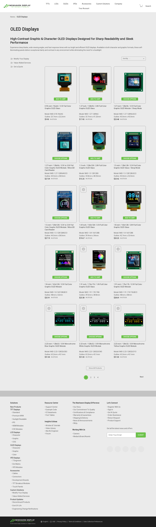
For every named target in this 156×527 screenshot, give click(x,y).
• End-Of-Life (17, 506)
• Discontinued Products (21, 502)
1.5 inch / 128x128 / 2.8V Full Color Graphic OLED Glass (93, 166)
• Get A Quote (112, 412)
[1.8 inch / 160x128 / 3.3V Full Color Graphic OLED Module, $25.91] (64, 261)
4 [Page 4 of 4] (97, 377)
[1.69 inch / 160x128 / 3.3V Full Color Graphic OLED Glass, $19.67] (99, 201)
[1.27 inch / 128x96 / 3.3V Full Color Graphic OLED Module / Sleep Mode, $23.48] (133, 83)
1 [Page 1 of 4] (85, 377)
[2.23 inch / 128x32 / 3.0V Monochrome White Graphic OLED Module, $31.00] (99, 320)
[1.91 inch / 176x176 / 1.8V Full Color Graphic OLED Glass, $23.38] (99, 261)
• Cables (15, 473)
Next (143, 377)
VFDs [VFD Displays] (75, 4)
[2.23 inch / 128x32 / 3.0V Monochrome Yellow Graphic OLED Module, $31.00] (133, 320)
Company (118, 4)
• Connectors (16, 477)
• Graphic (15, 438)
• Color (14, 455)
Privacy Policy (62, 521)
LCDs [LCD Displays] (56, 4)
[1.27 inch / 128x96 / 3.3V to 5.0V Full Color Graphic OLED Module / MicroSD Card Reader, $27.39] (64, 142)
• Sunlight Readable (19, 419)
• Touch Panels (17, 487)
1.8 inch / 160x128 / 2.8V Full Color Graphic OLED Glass (127, 226)
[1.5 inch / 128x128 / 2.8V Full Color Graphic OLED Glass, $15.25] (99, 142)
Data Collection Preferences (93, 521)
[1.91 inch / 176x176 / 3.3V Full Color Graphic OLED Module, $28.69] (133, 261)
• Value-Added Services (21, 496)
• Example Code (51, 410)
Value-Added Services (22, 63)
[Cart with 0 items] (141, 5)
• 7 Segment (16, 461)
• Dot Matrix (16, 464)
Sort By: (125, 58)
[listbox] (137, 58)
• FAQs (74, 423)
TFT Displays (15, 410)
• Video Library (50, 428)
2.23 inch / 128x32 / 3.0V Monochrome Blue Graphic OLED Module (60, 345)
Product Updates (16, 499)
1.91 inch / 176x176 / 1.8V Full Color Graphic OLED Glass (93, 285)
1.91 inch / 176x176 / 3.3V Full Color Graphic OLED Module (128, 285)
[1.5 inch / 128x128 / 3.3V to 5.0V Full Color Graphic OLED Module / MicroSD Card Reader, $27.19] (64, 201)
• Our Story (76, 407)
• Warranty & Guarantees (81, 415)
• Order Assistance (114, 415)
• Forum (48, 434)
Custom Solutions (103, 4)
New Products (15, 407)
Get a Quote (18, 67)
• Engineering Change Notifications (25, 509)
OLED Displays (15, 445)
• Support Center (51, 407)
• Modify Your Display (20, 493)
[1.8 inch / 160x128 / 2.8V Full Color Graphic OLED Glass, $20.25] (133, 201)
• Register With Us (113, 407)
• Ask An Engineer (51, 431)
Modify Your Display (21, 59)
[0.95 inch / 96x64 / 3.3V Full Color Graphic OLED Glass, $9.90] (64, 83)
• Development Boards (20, 480)
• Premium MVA (18, 416)
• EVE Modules (17, 429)
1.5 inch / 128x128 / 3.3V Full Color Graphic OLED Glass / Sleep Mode (127, 166)
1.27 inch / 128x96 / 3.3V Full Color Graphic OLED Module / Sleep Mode (128, 107)
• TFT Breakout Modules (21, 483)
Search (148, 6)
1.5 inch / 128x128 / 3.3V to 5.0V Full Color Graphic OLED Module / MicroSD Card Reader (60, 227)
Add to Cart (61, 99)
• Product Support (114, 421)
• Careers (75, 434)
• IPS (13, 422)
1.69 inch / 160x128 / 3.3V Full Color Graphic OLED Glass (93, 226)
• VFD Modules (17, 467)
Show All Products (95, 368)
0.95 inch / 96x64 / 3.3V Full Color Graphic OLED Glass (58, 107)
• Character (16, 435)
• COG (14, 442)
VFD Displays (15, 458)
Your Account (84, 8)
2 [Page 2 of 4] (90, 377)
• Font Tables (50, 415)
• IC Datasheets (50, 412)
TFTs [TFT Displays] (48, 4)
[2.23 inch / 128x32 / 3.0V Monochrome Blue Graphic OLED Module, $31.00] (64, 320)
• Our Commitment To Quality (83, 410)
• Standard (16, 412)
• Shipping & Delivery (80, 418)
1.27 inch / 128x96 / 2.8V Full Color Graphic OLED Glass (93, 107)
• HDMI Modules (18, 426)
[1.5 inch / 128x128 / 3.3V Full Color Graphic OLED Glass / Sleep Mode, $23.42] (133, 142)
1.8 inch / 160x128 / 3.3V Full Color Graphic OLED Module (58, 285)
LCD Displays (15, 432)
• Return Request (113, 418)
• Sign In (110, 410)
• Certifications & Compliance (83, 412)
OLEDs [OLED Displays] (65, 4)
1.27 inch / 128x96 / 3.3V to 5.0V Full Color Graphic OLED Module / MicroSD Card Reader (60, 167)
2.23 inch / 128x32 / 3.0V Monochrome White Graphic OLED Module (94, 345)
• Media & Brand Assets (81, 436)
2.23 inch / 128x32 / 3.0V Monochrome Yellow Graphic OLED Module (129, 345)
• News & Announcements (82, 421)
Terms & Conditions (75, 521)
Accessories (86, 4)
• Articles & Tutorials (52, 425)
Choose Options (129, 99)
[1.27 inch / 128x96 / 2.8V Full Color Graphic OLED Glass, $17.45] (99, 83)
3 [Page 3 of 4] (94, 377)
